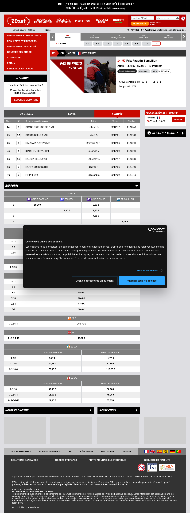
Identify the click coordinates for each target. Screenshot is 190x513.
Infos (155, 71)
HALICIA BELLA (33, 159)
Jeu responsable (21, 451)
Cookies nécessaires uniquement (95, 280)
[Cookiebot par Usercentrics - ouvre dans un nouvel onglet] (151, 230)
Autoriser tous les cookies (142, 280)
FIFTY (28, 175)
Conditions (143, 71)
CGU (70, 451)
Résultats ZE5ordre (25, 99)
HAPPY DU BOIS (34, 167)
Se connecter (140, 23)
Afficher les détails (147, 270)
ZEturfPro (165, 71)
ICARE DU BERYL (35, 151)
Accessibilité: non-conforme (26, 507)
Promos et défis (101, 21)
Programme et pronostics (43, 21)
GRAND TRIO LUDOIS (37, 127)
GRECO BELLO (33, 135)
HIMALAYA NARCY (35, 143)
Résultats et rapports (63, 21)
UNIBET (127, 451)
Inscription (82, 21)
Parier (178, 119)
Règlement (86, 451)
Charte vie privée (49, 451)
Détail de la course (127, 71)
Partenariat (108, 451)
